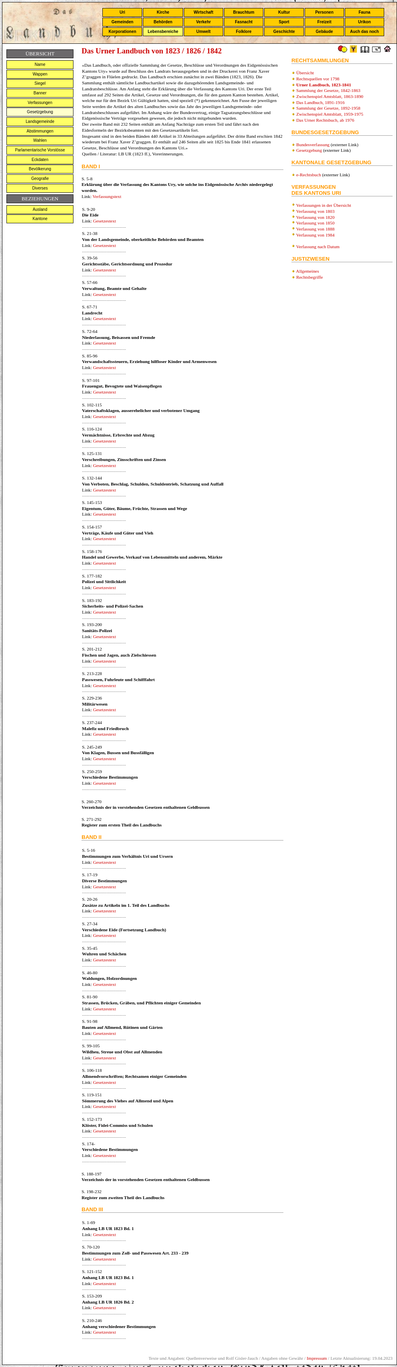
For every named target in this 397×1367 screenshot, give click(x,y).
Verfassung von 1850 (315, 222)
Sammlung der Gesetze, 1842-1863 (328, 90)
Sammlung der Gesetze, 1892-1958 (328, 108)
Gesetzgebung (40, 112)
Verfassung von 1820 (315, 217)
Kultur (284, 12)
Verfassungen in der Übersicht (323, 205)
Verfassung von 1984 (315, 235)
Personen (324, 12)
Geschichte (284, 31)
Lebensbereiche (163, 31)
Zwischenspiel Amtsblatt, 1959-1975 (329, 114)
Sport (284, 22)
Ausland (40, 209)
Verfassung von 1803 (315, 211)
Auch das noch (364, 31)
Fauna (364, 12)
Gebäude (324, 31)
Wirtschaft (203, 12)
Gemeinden (122, 22)
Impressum (317, 1358)
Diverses (40, 188)
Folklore (244, 31)
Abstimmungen (39, 131)
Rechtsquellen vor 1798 (318, 78)
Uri (122, 12)
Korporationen (122, 31)
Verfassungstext (106, 196)
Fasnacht (243, 22)
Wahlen (40, 140)
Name (40, 64)
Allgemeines (307, 271)
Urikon (364, 22)
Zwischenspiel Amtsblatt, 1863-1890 (329, 96)
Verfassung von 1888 (315, 228)
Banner (40, 93)
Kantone (40, 218)
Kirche (163, 12)
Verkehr (203, 22)
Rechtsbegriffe (309, 277)
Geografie (40, 178)
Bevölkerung (40, 169)
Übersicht (305, 72)
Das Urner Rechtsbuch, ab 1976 (325, 120)
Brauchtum (243, 12)
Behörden (163, 22)
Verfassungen (40, 102)
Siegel (40, 83)
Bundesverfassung (313, 144)
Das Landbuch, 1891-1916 (320, 102)
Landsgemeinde (40, 121)
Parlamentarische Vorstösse (40, 150)
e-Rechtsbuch (308, 174)
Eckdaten (40, 159)
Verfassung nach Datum (318, 246)
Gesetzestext (104, 220)
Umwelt (203, 31)
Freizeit (324, 22)
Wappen (40, 74)
